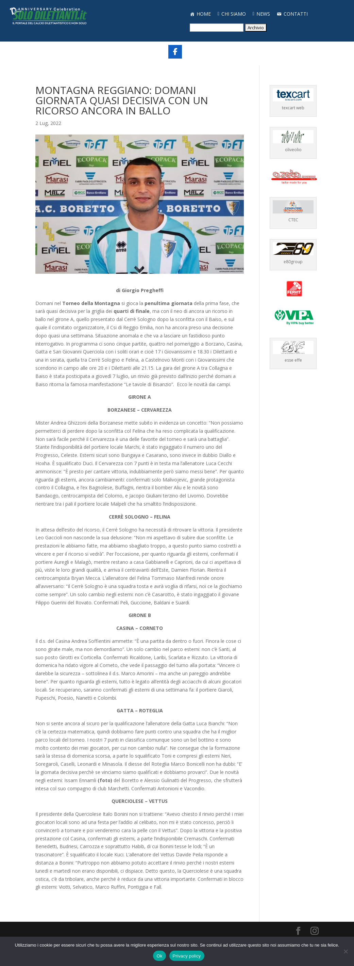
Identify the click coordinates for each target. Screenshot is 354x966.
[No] (345, 951)
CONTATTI (296, 14)
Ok (159, 956)
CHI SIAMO (233, 14)
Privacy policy (187, 956)
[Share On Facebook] (175, 52)
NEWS (263, 14)
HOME (204, 14)
